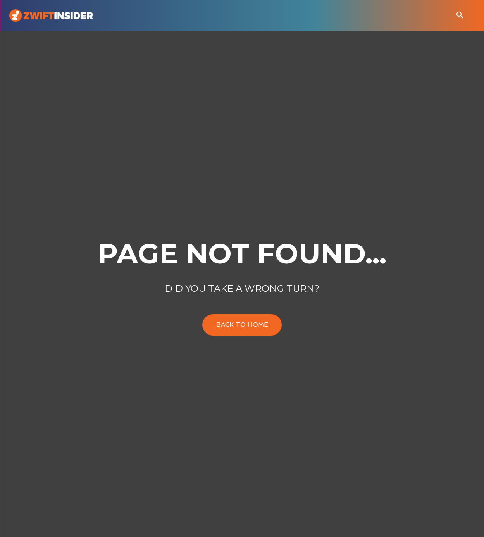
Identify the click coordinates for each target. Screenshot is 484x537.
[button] (460, 15)
